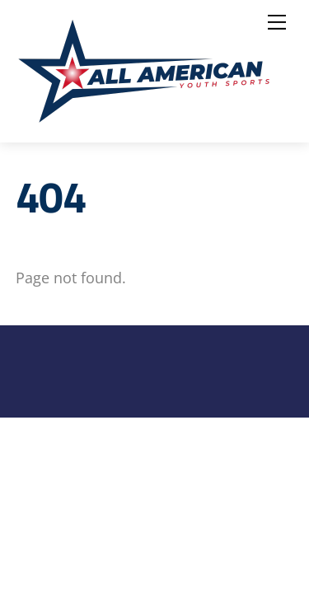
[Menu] (276, 22)
